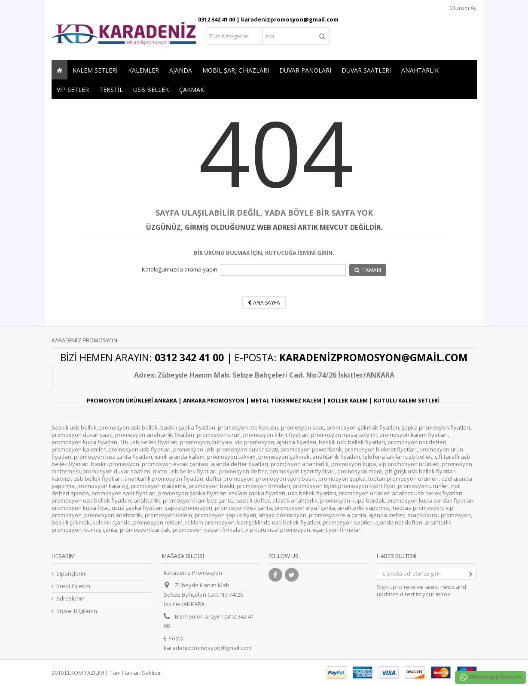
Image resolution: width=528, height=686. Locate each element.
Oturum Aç (462, 8)
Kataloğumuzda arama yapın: (180, 269)
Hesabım (63, 556)
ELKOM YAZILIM (84, 673)
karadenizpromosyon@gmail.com (207, 648)
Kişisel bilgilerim (76, 611)
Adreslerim (70, 598)
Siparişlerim (71, 573)
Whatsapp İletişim (490, 677)
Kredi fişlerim (73, 586)
